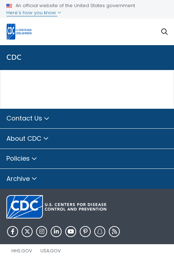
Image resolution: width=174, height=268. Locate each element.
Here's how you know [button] (33, 12)
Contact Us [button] (28, 119)
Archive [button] (21, 179)
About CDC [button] (27, 139)
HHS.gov (21, 250)
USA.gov (50, 250)
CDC (14, 57)
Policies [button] (21, 159)
